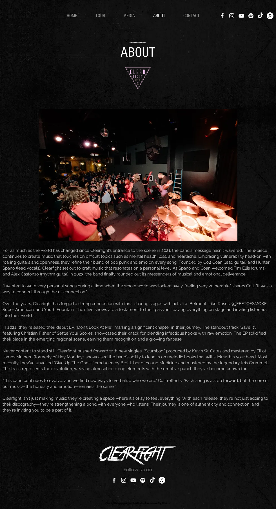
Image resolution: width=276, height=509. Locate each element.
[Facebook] (222, 15)
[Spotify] (251, 15)
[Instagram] (231, 15)
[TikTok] (260, 15)
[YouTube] (241, 15)
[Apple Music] (270, 15)
